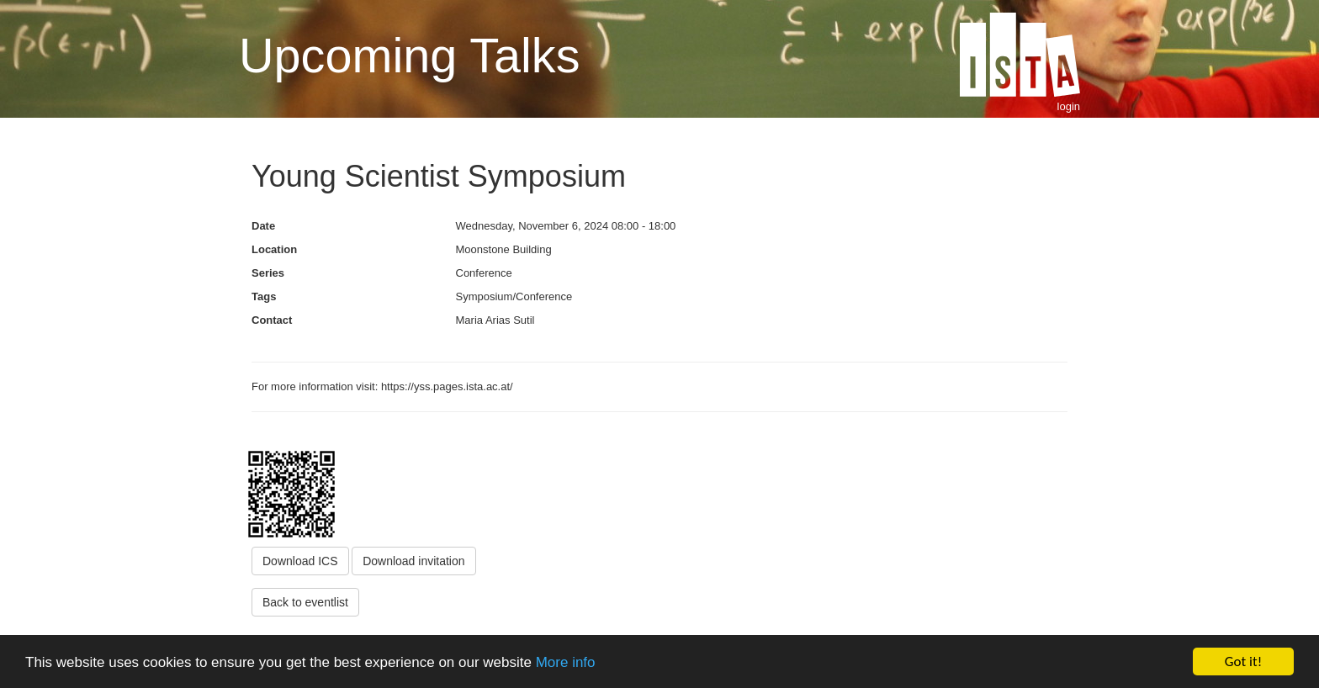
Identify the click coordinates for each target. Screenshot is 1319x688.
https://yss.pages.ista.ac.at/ (448, 386)
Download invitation (413, 561)
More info (566, 662)
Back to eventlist (305, 602)
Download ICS (300, 561)
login (1068, 106)
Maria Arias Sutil (495, 320)
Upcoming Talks (409, 55)
